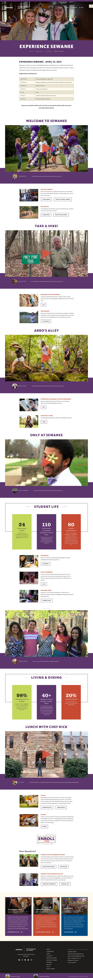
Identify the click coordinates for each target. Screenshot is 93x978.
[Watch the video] (46, 148)
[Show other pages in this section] (59, 51)
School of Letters (15, 976)
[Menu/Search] (91, 6)
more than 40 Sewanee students (46, 707)
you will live (26, 703)
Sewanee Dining (71, 704)
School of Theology (44, 976)
